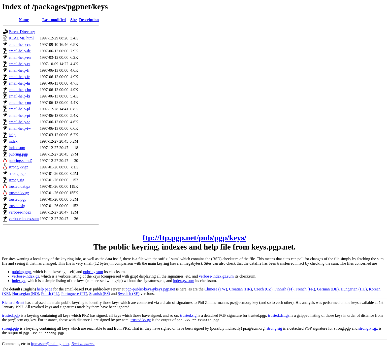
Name (24, 20)
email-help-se (19, 122)
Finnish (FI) (283, 289)
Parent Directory (22, 32)
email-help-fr (19, 77)
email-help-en (20, 57)
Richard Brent (13, 302)
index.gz (19, 281)
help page (44, 289)
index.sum (17, 148)
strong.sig (16, 180)
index (13, 141)
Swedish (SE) (129, 293)
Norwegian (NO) (25, 293)
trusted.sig (17, 206)
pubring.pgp (18, 154)
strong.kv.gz (18, 167)
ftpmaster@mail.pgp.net (50, 344)
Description (89, 20)
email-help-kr (19, 96)
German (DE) (328, 289)
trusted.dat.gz (19, 186)
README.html (21, 38)
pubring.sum (93, 272)
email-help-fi (19, 70)
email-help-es (19, 64)
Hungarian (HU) (354, 289)
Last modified (54, 20)
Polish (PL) (50, 293)
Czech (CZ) (263, 289)
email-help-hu (20, 90)
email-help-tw (20, 128)
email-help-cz (20, 44)
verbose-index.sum (24, 219)
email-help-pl (19, 109)
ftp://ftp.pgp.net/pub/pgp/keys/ (194, 237)
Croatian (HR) (240, 289)
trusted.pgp (18, 199)
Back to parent (83, 344)
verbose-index (20, 212)
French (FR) (305, 289)
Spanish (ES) (99, 293)
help (12, 135)
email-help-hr (19, 83)
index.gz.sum (183, 281)
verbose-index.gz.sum (216, 276)
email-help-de (20, 51)
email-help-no (20, 102)
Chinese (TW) (215, 289)
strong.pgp (17, 173)
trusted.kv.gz (19, 193)
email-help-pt (19, 115)
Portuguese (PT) (74, 293)
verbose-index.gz (25, 276)
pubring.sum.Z (20, 160)
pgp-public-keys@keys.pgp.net (150, 289)
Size (73, 20)
